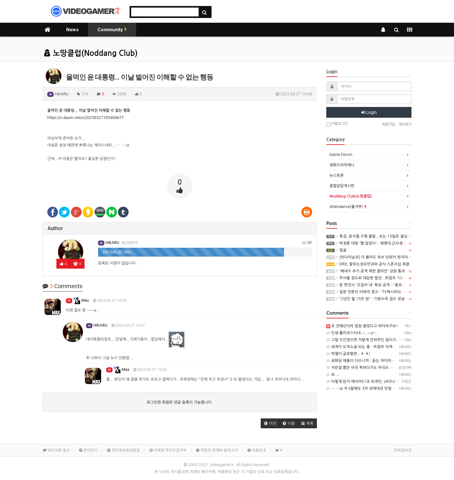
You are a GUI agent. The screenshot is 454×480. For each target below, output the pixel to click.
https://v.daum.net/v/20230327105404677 (85, 118)
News (72, 30)
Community (112, 30)
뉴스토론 (336, 175)
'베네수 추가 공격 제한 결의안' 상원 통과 (370, 271)
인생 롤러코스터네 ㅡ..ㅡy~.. (352, 333)
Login (369, 112)
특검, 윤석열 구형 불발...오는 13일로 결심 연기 (375, 236)
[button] (270, 423)
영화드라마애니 (341, 165)
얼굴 (340, 250)
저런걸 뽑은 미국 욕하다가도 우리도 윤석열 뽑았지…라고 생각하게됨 (384, 368)
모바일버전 (402, 450)
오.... (332, 374)
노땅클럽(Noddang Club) (90, 53)
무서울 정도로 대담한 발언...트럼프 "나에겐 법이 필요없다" (384, 278)
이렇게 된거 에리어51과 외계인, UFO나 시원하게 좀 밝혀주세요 (380, 381)
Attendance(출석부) (347, 207)
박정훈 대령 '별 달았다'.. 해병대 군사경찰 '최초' (375, 243)
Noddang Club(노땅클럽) (350, 196)
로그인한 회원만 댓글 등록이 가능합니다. (180, 402)
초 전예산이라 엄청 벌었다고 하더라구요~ (362, 326)
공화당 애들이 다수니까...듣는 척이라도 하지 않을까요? (373, 361)
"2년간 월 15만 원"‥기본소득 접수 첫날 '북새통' (377, 299)
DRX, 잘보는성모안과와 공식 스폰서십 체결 (372, 264)
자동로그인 (336, 124)
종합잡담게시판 (341, 186)
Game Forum (340, 155)
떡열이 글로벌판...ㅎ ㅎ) (348, 354)
